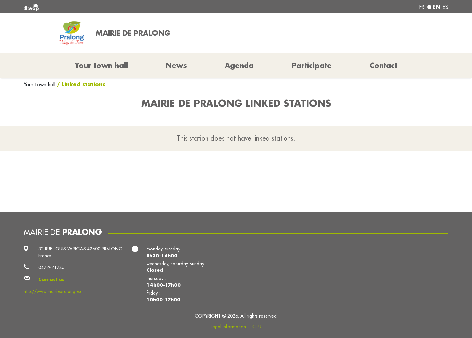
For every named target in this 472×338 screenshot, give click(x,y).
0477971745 (51, 267)
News (176, 65)
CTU (256, 326)
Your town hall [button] (101, 65)
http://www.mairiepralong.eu (52, 291)
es (445, 7)
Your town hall (40, 84)
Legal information (228, 326)
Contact (383, 65)
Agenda (239, 65)
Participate (312, 65)
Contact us (51, 279)
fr (421, 7)
